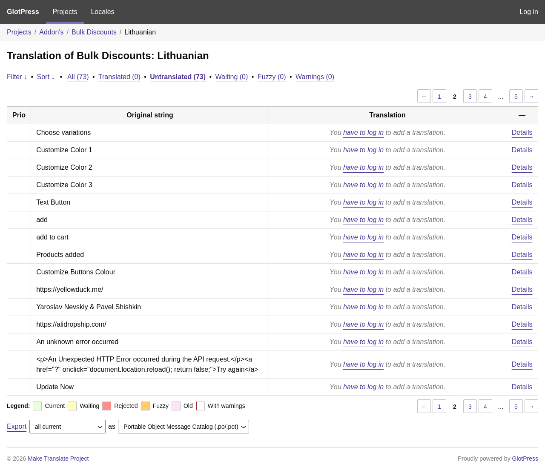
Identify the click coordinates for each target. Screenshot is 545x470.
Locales (102, 11)
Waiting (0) (231, 76)
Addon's (51, 32)
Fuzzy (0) (272, 76)
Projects (65, 11)
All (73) (78, 76)
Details (522, 132)
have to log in (363, 132)
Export (16, 426)
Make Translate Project (58, 458)
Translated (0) (119, 76)
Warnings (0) (314, 76)
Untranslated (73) (178, 76)
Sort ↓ (46, 76)
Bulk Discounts (94, 32)
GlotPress (23, 11)
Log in (528, 11)
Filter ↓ (17, 76)
